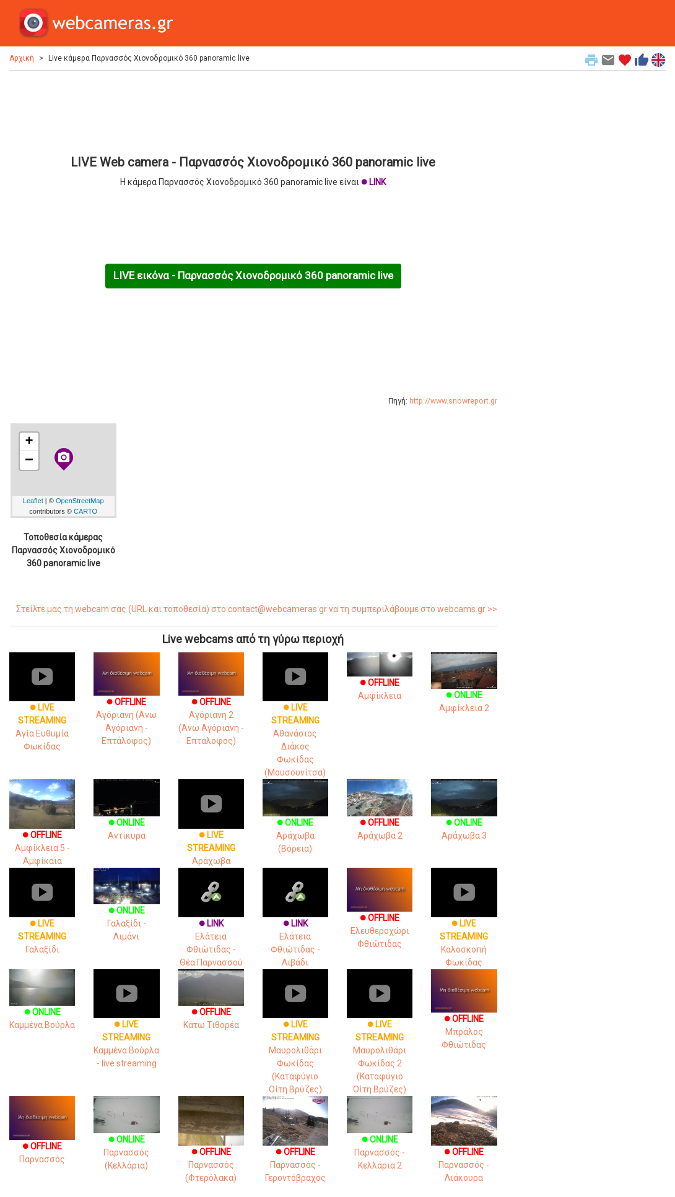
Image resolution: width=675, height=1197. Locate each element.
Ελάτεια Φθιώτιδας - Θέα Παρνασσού (211, 927)
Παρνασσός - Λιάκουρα (464, 1149)
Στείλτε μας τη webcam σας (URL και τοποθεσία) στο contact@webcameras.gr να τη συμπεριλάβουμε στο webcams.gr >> (256, 609)
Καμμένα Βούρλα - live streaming (126, 1028)
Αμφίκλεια (379, 680)
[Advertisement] (253, 111)
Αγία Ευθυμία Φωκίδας (42, 711)
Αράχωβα (211, 832)
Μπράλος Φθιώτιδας (464, 1017)
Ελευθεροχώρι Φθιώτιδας (379, 916)
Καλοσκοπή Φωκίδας (464, 927)
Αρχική (21, 58)
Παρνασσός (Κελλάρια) (126, 1139)
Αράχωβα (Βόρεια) (295, 822)
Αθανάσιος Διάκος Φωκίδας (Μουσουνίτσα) (295, 724)
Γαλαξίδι (42, 920)
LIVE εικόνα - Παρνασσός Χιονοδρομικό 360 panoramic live (253, 275)
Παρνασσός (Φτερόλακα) (211, 1149)
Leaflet (33, 500)
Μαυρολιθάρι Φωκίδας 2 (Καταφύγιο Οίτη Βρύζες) (379, 1041)
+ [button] (29, 442)
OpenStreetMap (80, 500)
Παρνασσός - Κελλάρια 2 (379, 1139)
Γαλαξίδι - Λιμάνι (126, 910)
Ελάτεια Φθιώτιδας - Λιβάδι (295, 927)
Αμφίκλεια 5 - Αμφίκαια (42, 832)
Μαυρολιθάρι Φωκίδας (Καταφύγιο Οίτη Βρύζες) (295, 1041)
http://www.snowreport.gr (453, 401)
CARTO (85, 511)
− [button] (29, 460)
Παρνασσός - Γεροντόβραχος (295, 1149)
